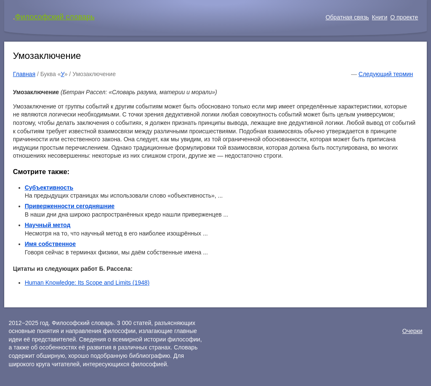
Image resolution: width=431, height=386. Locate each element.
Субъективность (49, 187)
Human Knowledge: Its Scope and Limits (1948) (87, 282)
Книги (380, 17)
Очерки (412, 331)
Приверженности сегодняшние (69, 206)
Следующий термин (386, 74)
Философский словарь (55, 17)
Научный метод (48, 225)
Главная (24, 74)
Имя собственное (50, 244)
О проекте (404, 17)
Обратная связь (347, 17)
